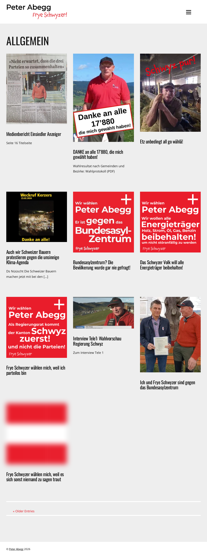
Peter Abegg (16, 549)
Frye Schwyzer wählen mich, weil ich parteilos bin (35, 370)
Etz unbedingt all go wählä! (161, 141)
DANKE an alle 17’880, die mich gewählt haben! (98, 154)
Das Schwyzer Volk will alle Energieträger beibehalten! (162, 265)
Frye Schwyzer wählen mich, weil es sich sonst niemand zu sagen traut (35, 477)
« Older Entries (24, 511)
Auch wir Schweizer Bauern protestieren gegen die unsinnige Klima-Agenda (32, 257)
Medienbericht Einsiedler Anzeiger (33, 133)
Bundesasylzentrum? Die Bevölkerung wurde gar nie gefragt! (101, 265)
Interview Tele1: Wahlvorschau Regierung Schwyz (97, 341)
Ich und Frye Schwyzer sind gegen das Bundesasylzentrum (167, 385)
